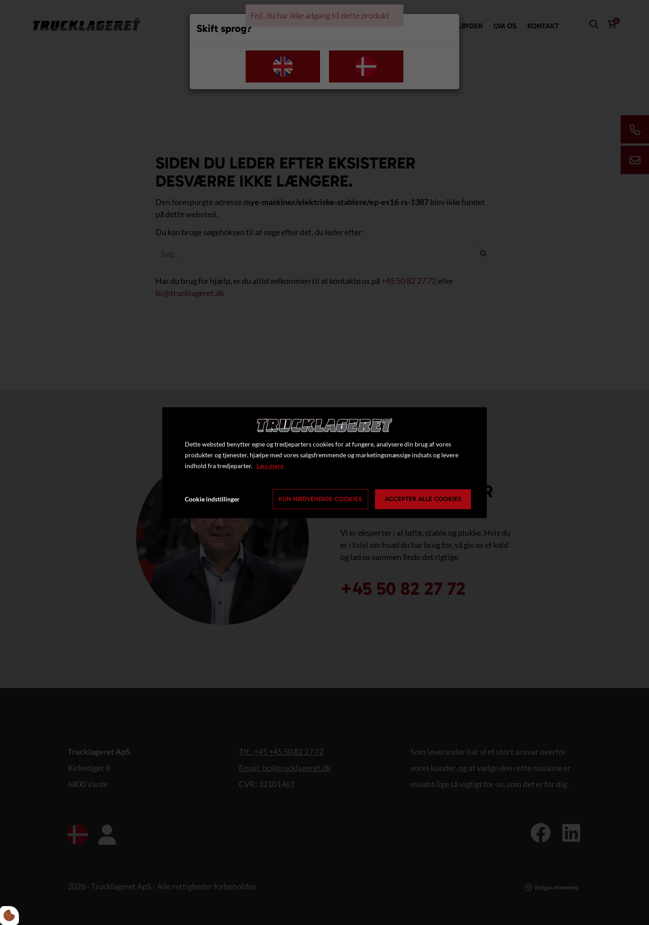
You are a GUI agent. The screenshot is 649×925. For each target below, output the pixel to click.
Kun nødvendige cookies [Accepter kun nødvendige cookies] (320, 499)
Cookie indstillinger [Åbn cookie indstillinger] (212, 499)
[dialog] (324, 462)
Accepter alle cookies (423, 499)
